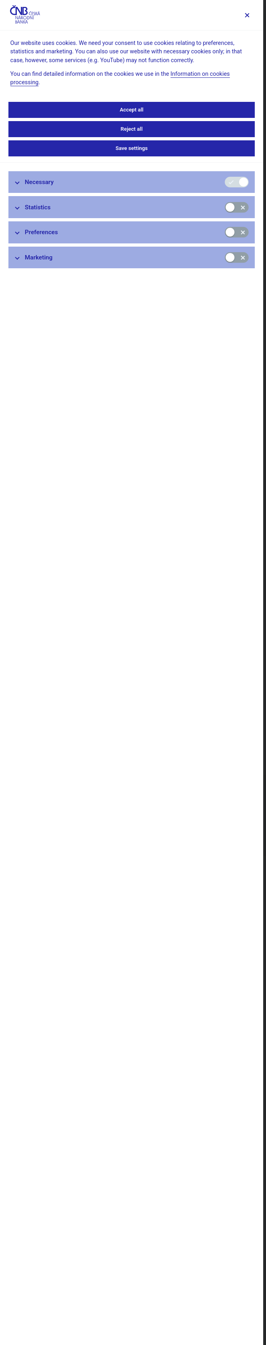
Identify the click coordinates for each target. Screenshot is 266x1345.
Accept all (131, 110)
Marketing (39, 257)
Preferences (41, 232)
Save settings (132, 148)
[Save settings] (247, 15)
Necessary (39, 182)
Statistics (38, 207)
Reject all (132, 129)
